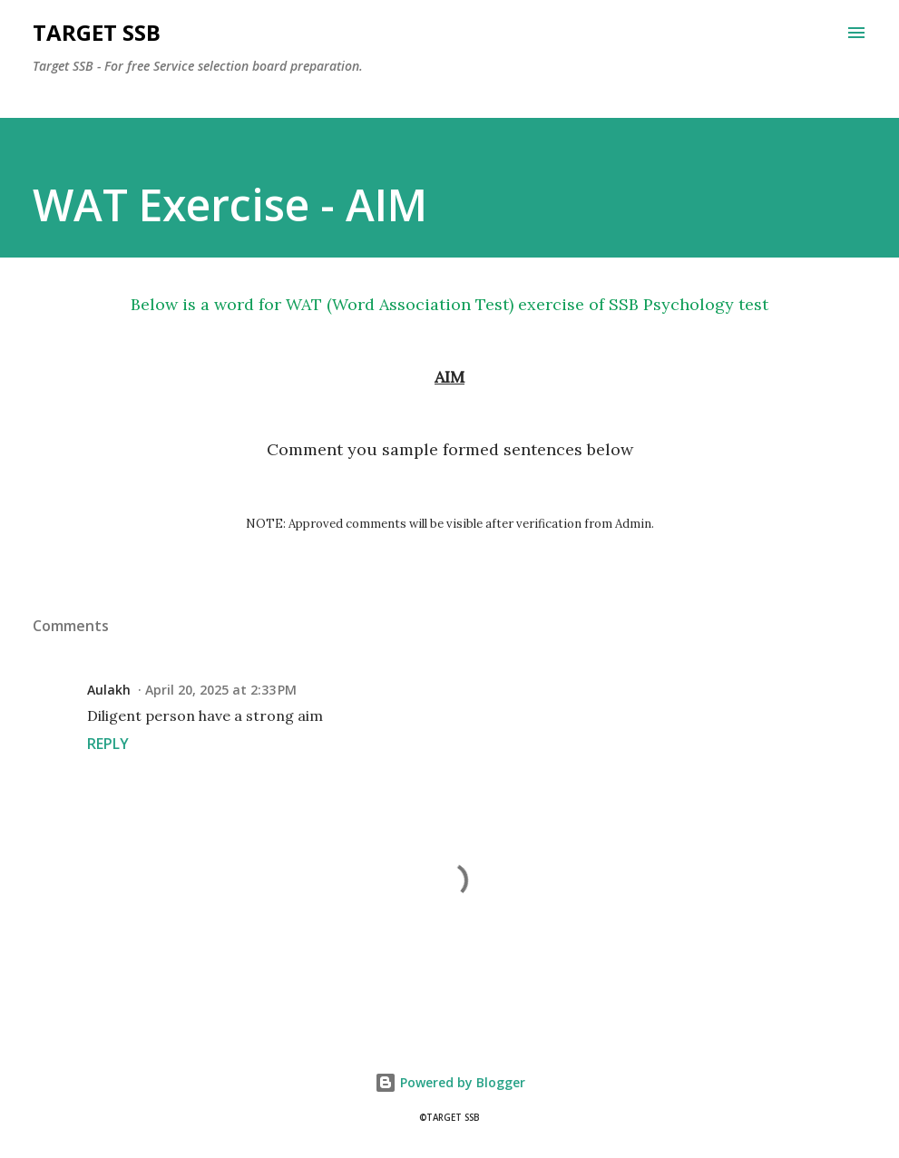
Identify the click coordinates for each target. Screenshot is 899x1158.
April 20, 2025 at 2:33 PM (221, 689)
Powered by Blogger (450, 1082)
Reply (108, 744)
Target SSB (97, 32)
